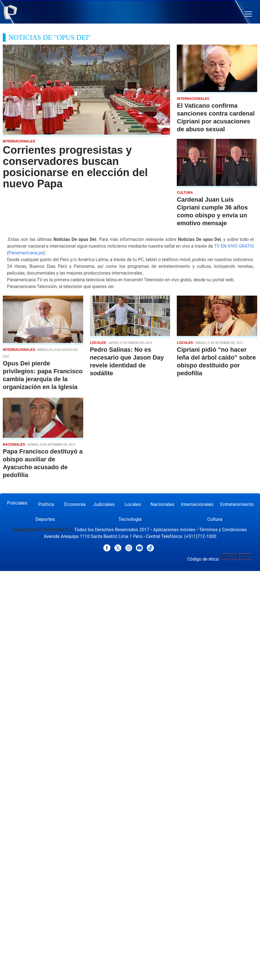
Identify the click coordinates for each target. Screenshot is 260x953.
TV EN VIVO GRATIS (234, 246)
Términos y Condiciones (223, 529)
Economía (75, 504)
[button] (248, 14)
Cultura (214, 519)
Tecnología (129, 519)
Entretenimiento (237, 504)
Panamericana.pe (25, 252)
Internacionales (197, 504)
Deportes (45, 519)
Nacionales (162, 504)
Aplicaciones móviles (174, 529)
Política (46, 504)
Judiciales (104, 504)
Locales (132, 504)
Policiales (17, 503)
